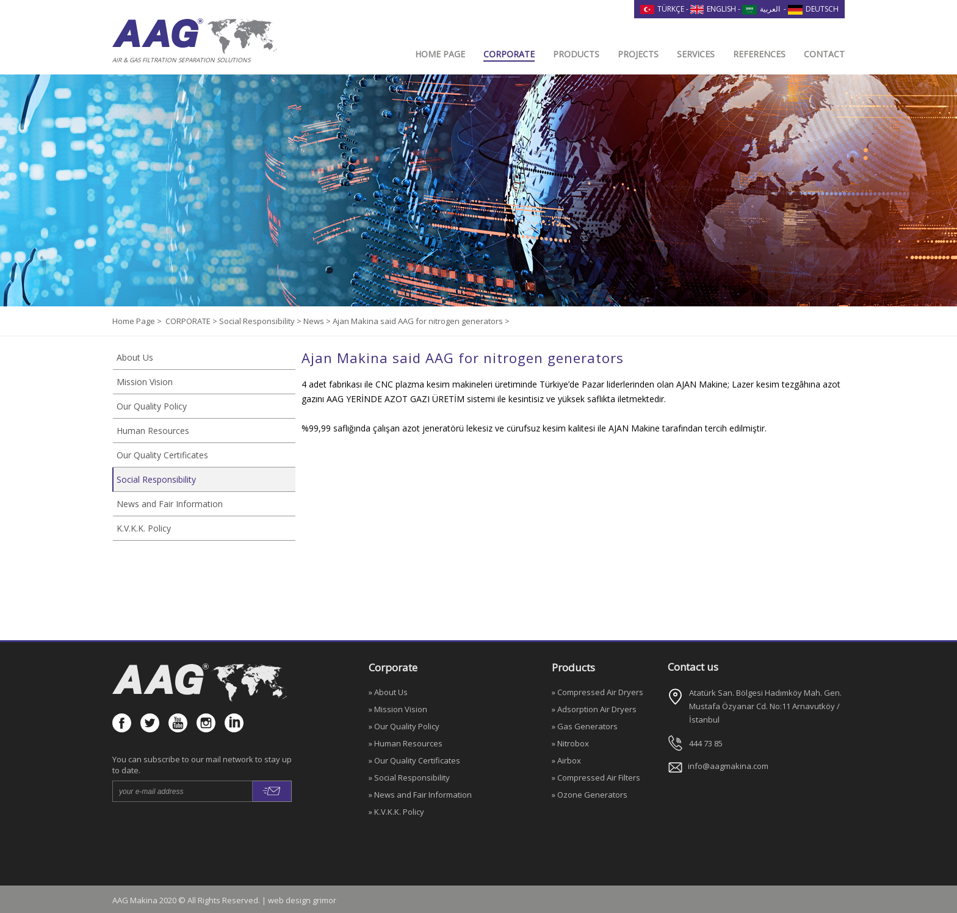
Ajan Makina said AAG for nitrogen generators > (421, 321)
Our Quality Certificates (162, 455)
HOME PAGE (440, 54)
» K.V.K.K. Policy (396, 811)
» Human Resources (405, 743)
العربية (761, 9)
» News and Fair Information (420, 794)
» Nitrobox (570, 743)
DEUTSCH (813, 9)
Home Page (134, 321)
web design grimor (302, 900)
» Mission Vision (398, 709)
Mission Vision (145, 382)
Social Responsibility (156, 479)
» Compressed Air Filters (596, 777)
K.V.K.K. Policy (144, 528)
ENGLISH (713, 9)
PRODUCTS (576, 54)
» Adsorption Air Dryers (594, 709)
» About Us (388, 692)
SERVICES (696, 54)
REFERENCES (759, 54)
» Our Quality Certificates (414, 760)
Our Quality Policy (152, 406)
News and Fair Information (170, 504)
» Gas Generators (585, 726)
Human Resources (153, 430)
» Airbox (566, 760)
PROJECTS (638, 54)
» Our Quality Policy (404, 726)
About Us (135, 357)
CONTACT (824, 54)
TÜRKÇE (662, 9)
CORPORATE (509, 54)
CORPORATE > (192, 321)
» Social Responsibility (409, 777)
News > (318, 321)
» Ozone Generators (589, 794)
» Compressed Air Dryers (597, 692)
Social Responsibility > (261, 321)
